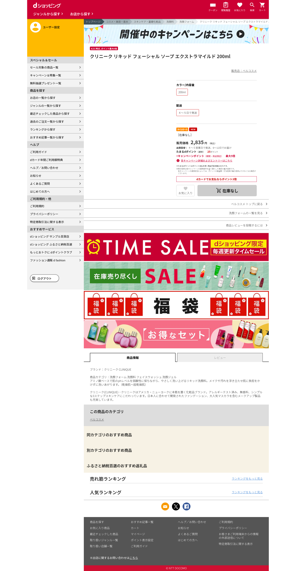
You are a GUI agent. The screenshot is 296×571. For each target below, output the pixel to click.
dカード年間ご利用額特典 (46, 160)
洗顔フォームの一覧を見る (246, 213)
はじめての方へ (40, 191)
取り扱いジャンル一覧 (104, 540)
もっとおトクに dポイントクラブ (51, 252)
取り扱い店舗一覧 (101, 546)
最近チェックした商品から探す (50, 113)
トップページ (93, 21)
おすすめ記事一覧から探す (47, 137)
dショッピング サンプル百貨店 (49, 236)
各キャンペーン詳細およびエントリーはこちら (206, 160)
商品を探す (97, 522)
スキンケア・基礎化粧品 (147, 21)
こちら (134, 558)
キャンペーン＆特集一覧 (45, 75)
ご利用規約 (37, 206)
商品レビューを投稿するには (244, 225)
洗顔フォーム (186, 21)
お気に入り (185, 193)
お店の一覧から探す (42, 98)
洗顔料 (170, 21)
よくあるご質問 (40, 183)
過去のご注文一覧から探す (47, 121)
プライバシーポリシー (44, 214)
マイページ (138, 534)
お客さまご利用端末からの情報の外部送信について (238, 536)
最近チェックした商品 (104, 534)
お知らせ (35, 176)
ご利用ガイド (38, 152)
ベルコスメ (97, 419)
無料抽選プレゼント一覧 (45, 83)
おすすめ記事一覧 (142, 522)
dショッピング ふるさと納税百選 (51, 244)
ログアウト (45, 278)
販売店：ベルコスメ (244, 71)
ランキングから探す (42, 129)
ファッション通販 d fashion (47, 260)
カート (135, 528)
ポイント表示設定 (142, 540)
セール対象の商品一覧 (44, 67)
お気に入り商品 (100, 528)
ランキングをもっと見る (247, 478)
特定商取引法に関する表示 (47, 222)
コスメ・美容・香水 (117, 21)
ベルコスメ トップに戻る (247, 203)
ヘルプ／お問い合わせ (44, 168)
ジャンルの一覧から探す (45, 106)
